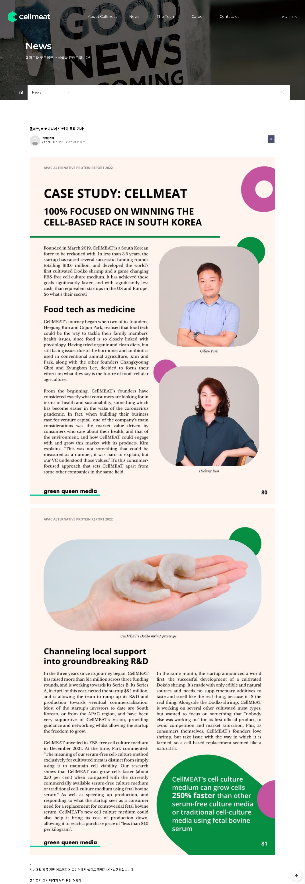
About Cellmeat (102, 16)
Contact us (230, 16)
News (134, 16)
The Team (166, 16)
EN (294, 17)
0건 (46, 142)
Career (198, 16)
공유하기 (280, 91)
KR (284, 17)
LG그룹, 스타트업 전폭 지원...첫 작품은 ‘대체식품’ (73, 706)
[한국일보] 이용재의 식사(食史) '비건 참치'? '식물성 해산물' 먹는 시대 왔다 (86, 697)
